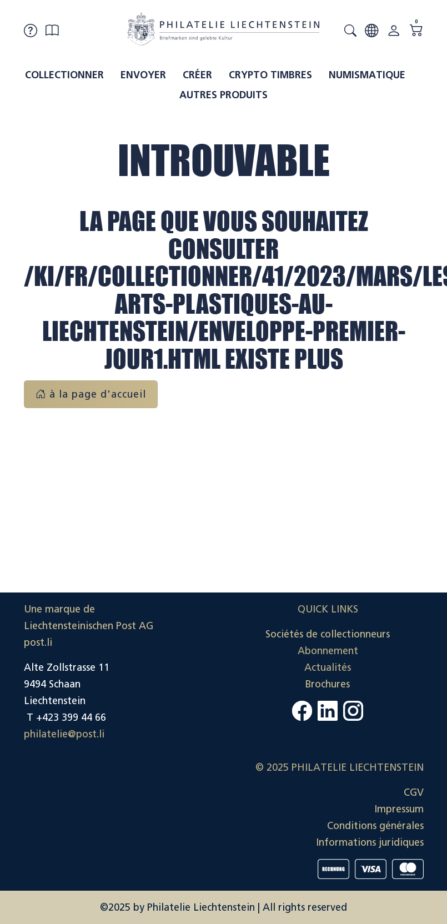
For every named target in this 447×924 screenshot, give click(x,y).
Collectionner (64, 75)
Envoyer (143, 75)
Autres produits (223, 95)
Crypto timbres (270, 75)
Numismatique (367, 75)
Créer (197, 75)
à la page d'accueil (91, 394)
